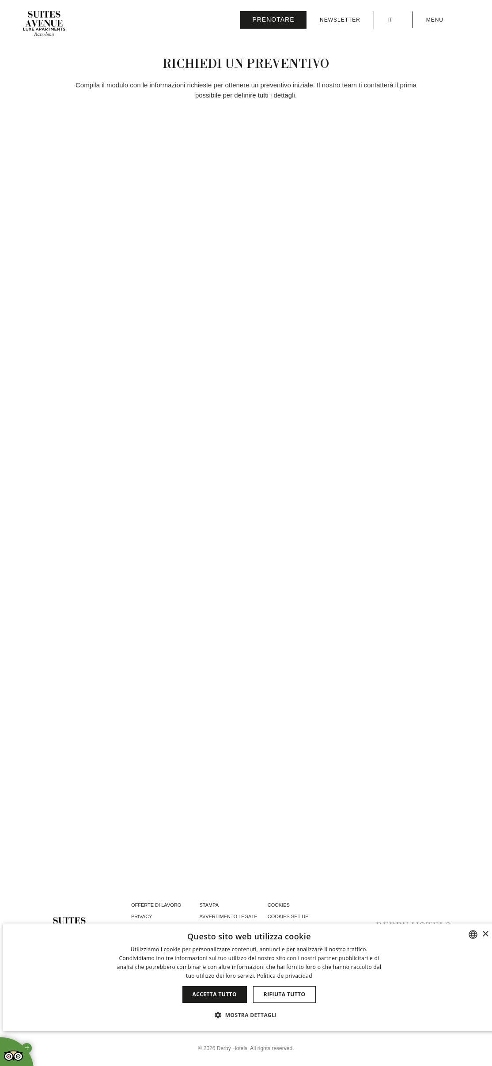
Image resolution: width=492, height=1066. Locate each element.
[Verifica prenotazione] (273, 20)
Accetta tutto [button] (215, 994)
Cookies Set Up (288, 916)
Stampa (209, 905)
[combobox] (473, 934)
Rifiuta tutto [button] (285, 994)
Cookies (279, 905)
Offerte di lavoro (156, 905)
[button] (249, 1015)
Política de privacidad (284, 976)
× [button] (485, 934)
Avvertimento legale (228, 916)
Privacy (141, 916)
